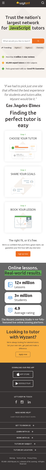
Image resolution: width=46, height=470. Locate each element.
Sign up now (23, 254)
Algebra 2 (29, 48)
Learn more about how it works (23, 417)
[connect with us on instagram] (22, 402)
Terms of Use (21, 458)
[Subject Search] (17, 41)
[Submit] (38, 41)
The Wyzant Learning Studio (16, 319)
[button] (3, 3)
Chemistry (39, 48)
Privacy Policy (32, 458)
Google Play (23, 383)
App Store (23, 374)
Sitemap (12, 458)
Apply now (23, 354)
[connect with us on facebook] (18, 402)
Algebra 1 (18, 48)
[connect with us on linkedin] (27, 402)
